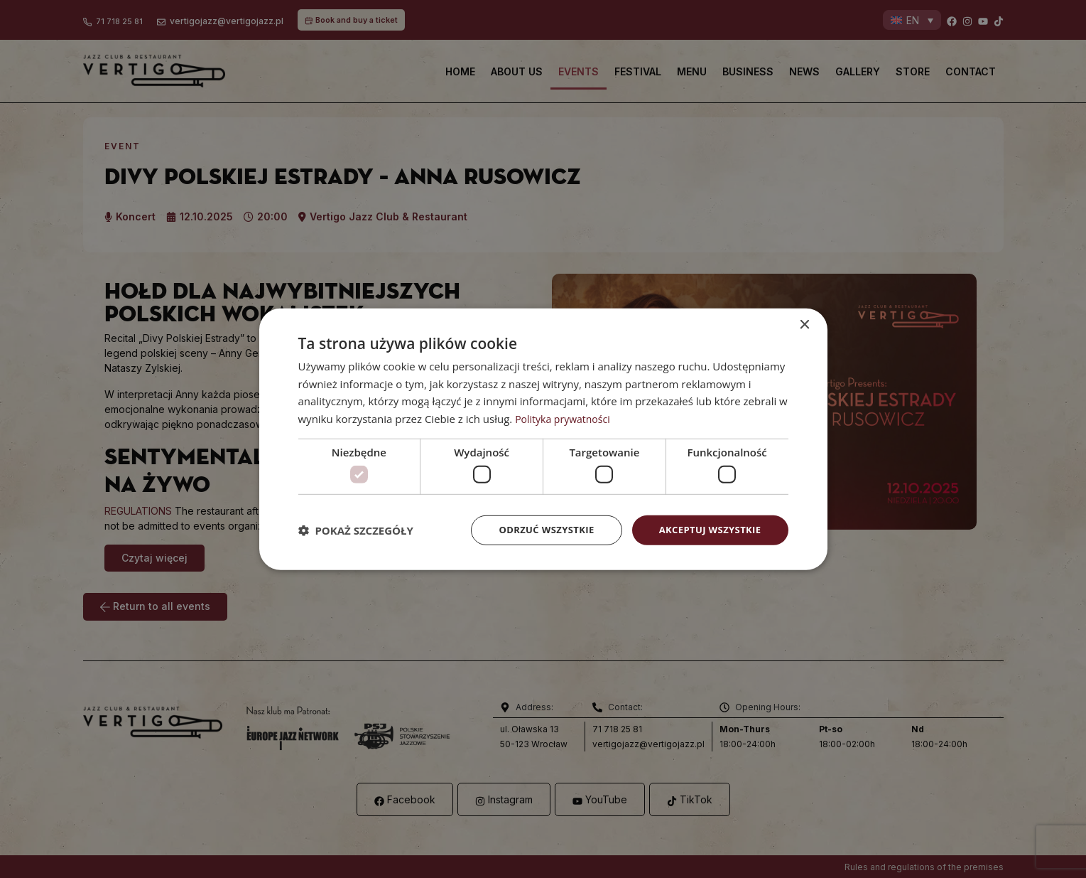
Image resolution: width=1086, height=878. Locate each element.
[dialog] (543, 439)
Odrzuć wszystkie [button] (535, 530)
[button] (355, 530)
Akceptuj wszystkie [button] (706, 530)
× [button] (804, 323)
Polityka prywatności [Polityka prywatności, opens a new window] (566, 417)
